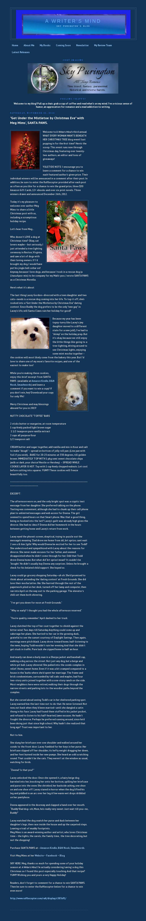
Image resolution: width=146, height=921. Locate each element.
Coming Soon (63, 45)
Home (15, 45)
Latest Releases (21, 52)
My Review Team (103, 45)
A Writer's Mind (73, 21)
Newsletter (82, 45)
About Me (29, 45)
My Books (45, 45)
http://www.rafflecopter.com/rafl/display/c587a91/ (38, 898)
